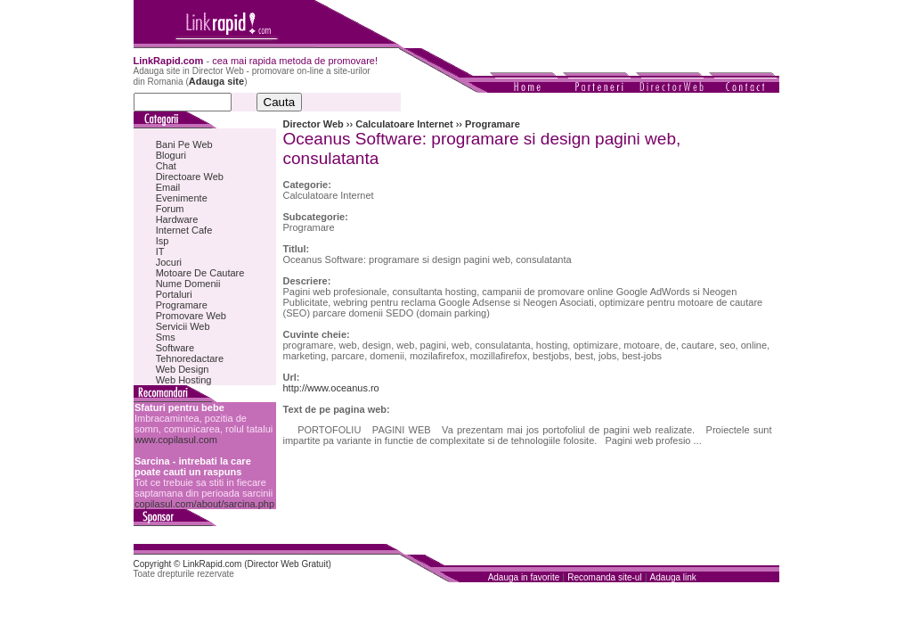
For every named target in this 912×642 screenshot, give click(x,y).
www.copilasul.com (175, 439)
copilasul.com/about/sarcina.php (204, 503)
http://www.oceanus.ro (331, 388)
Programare (182, 305)
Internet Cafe (184, 230)
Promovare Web (191, 315)
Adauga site (216, 81)
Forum (170, 208)
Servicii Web (183, 326)
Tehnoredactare (190, 358)
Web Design (182, 369)
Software (175, 347)
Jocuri (169, 262)
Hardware (177, 219)
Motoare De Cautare (200, 273)
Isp (162, 240)
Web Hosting (184, 379)
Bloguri (171, 155)
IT (160, 251)
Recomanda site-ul (604, 577)
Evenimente (182, 198)
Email (168, 187)
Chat (166, 165)
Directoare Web (190, 176)
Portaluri (174, 294)
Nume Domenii (188, 283)
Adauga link (673, 577)
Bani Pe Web (184, 144)
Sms (165, 337)
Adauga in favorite (524, 577)
